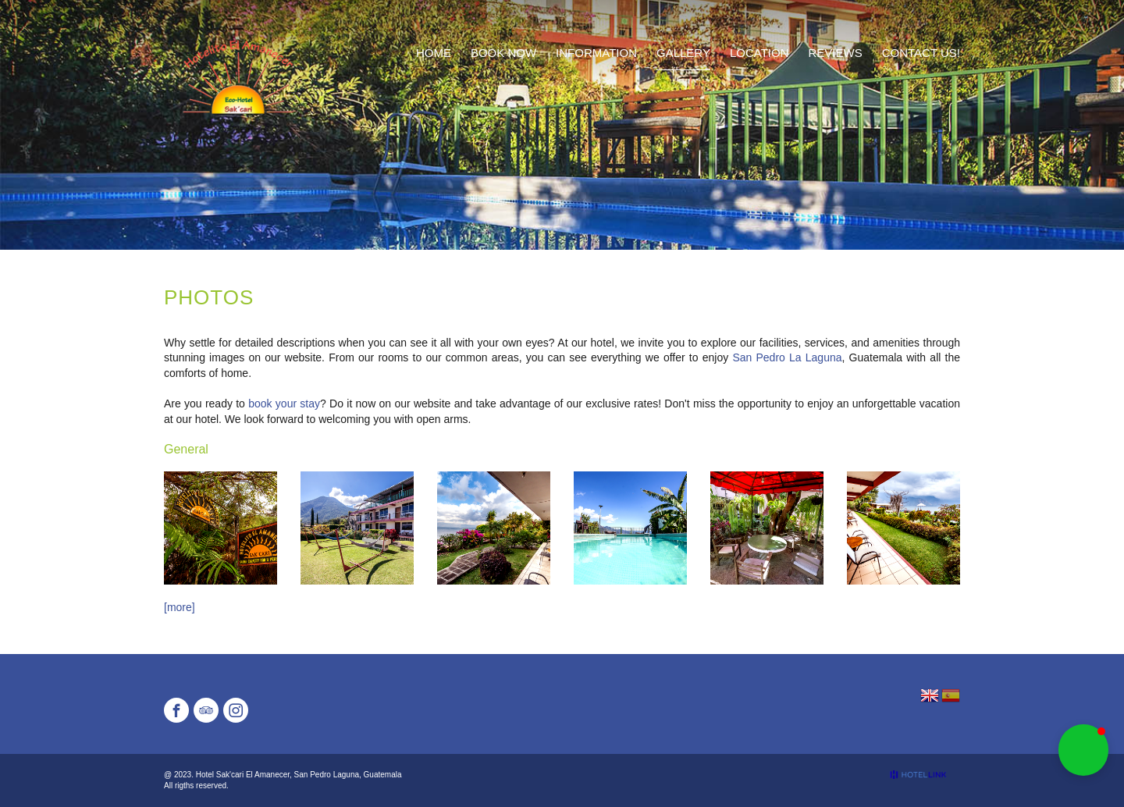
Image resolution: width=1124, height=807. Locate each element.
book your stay (284, 403)
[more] (179, 607)
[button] (1083, 750)
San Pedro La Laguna (786, 357)
